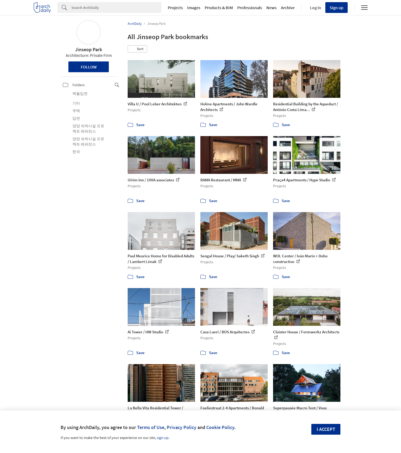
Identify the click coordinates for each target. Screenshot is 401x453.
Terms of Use (150, 427)
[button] (137, 49)
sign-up (163, 437)
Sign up (336, 7)
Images (193, 7)
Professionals (249, 7)
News (271, 7)
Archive (288, 7)
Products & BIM (219, 7)
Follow (89, 67)
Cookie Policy (220, 427)
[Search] (116, 7)
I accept (326, 429)
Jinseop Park (88, 49)
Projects (175, 7)
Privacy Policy (181, 427)
